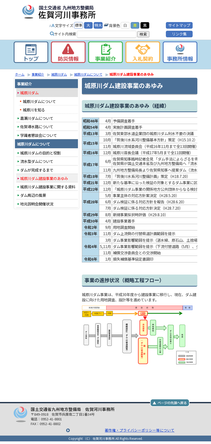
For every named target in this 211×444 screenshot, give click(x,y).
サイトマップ (179, 25)
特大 (98, 25)
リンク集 (179, 33)
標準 (78, 25)
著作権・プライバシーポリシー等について (106, 430)
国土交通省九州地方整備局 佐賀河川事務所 (80, 11)
